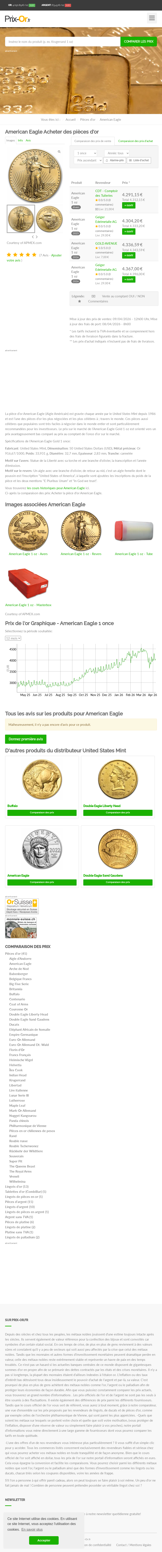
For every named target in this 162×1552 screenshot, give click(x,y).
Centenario (17, 999)
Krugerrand (17, 1080)
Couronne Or (18, 1009)
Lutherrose (17, 1100)
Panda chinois (19, 1121)
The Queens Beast (22, 1166)
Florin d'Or (17, 1050)
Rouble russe (18, 1141)
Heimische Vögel (21, 1060)
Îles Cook (16, 1070)
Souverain (16, 1156)
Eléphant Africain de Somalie (29, 1029)
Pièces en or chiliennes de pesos (32, 1131)
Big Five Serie (19, 984)
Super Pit (15, 1161)
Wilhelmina (17, 1181)
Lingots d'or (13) (16, 1186)
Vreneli (14, 1176)
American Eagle (18, 875)
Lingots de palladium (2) (22, 1237)
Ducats (14, 1024)
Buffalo (12, 806)
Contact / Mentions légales (133, 1545)
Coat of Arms (18, 1004)
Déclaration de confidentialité (92, 1545)
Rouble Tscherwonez (23, 1146)
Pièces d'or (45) (16, 953)
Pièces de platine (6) (19, 1222)
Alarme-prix (115, 160)
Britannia (15, 989)
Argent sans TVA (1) (19, 1217)
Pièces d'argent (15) (19, 1202)
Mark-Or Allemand (22, 1110)
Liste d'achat (139, 160)
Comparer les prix (138, 41)
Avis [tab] (28, 140)
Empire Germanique (23, 1034)
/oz (21, 5)
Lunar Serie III (19, 1095)
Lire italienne (18, 1090)
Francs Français (20, 1055)
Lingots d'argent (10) (20, 1207)
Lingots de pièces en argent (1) (27, 1212)
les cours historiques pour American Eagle (56, 488)
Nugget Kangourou (22, 1115)
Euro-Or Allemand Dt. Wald (29, 1045)
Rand (13, 1136)
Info (20, 140)
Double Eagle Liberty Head (101, 806)
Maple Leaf (17, 1105)
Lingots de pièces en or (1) (24, 1197)
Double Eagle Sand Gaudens (103, 875)
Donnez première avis (26, 739)
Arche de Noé (19, 969)
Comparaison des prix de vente (92, 141)
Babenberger (18, 974)
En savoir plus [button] (32, 1529)
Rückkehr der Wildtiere (26, 1151)
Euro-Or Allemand (22, 1039)
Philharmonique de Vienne (27, 1126)
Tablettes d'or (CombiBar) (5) (25, 1191)
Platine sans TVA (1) (19, 1232)
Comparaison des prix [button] (42, 812)
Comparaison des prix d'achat (135, 141)
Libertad (15, 1085)
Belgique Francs (20, 979)
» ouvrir (128, 205)
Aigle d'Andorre (20, 958)
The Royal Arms (20, 1171)
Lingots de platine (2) (20, 1227)
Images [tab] (10, 140)
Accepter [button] (43, 1540)
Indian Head (18, 1075)
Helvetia (15, 1065)
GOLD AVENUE (106, 243)
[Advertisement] (81, 82)
